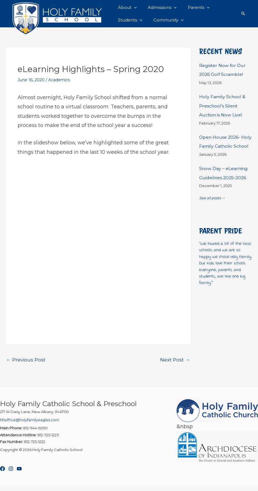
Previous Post (26, 364)
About (126, 8)
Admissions (158, 8)
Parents (191, 8)
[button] (132, 8)
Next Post (175, 364)
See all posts (210, 212)
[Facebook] (2, 473)
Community (164, 24)
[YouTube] (19, 473)
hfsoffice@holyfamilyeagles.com (29, 425)
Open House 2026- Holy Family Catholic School (222, 151)
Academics (59, 84)
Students (129, 24)
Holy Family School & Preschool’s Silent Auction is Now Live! (223, 111)
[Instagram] (10, 473)
